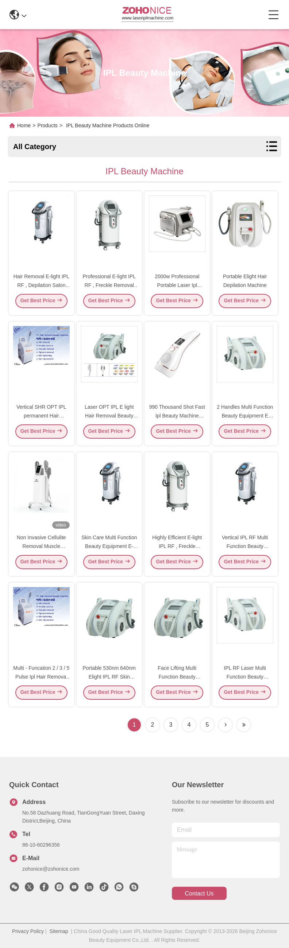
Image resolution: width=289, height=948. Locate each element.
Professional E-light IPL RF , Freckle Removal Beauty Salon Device (109, 287)
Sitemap (58, 931)
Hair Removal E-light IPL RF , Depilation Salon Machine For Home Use (41, 287)
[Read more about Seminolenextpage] (225, 724)
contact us (199, 893)
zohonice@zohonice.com (51, 869)
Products (48, 125)
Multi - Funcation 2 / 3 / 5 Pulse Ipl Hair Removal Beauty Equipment (41, 679)
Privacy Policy (28, 931)
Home (24, 125)
